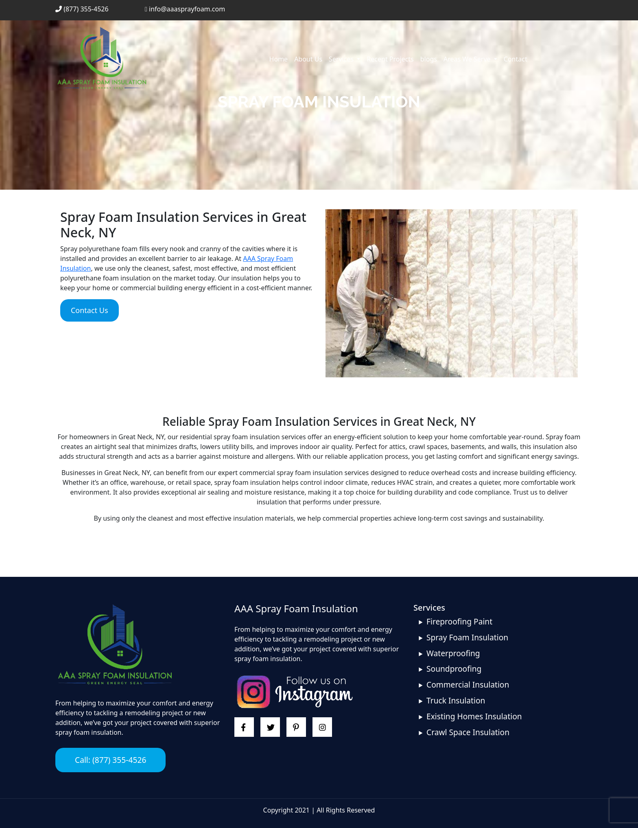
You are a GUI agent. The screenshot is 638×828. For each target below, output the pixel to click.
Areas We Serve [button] (468, 59)
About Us (308, 59)
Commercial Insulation (467, 684)
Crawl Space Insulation (467, 732)
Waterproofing (453, 653)
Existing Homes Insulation (474, 716)
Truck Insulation (455, 700)
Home (278, 59)
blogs (428, 59)
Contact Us (89, 310)
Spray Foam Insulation (467, 637)
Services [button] (342, 59)
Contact (515, 59)
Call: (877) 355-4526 (110, 759)
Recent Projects (390, 59)
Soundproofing (453, 668)
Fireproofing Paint (459, 621)
